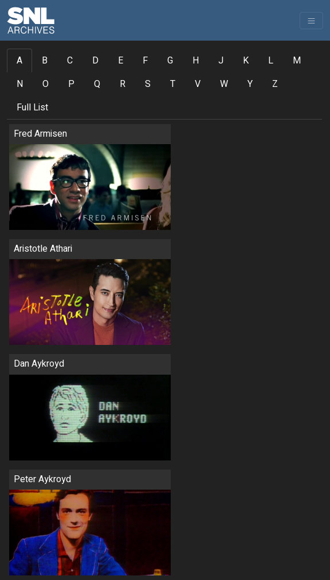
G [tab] (170, 60)
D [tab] (95, 60)
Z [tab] (275, 84)
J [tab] (220, 60)
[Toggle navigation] (311, 20)
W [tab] (224, 84)
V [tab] (198, 84)
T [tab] (172, 84)
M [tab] (297, 60)
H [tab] (195, 60)
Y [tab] (250, 84)
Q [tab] (97, 84)
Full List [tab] (32, 107)
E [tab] (120, 60)
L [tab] (270, 60)
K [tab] (246, 60)
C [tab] (70, 60)
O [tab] (45, 84)
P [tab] (71, 84)
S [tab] (148, 84)
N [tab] (20, 84)
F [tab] (145, 60)
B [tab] (45, 60)
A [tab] (19, 60)
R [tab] (122, 84)
